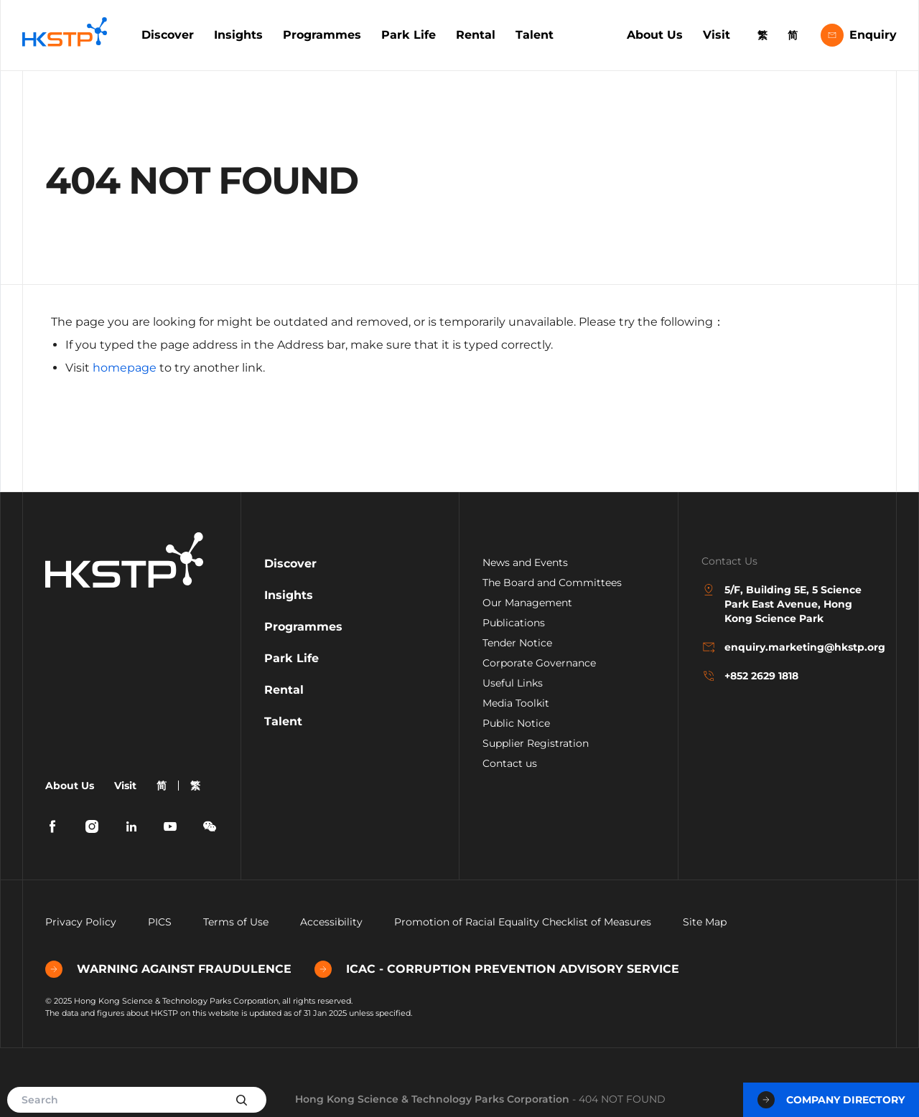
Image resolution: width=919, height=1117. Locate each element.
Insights (238, 35)
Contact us (509, 763)
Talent (535, 35)
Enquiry (859, 35)
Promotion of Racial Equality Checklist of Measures (522, 921)
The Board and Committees (552, 582)
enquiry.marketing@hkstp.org (787, 647)
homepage (125, 367)
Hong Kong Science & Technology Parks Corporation (432, 1099)
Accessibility (331, 921)
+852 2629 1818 (749, 676)
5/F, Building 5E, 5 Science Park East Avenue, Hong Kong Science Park (781, 604)
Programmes (322, 35)
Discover (167, 35)
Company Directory (831, 1099)
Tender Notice (517, 642)
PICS (160, 921)
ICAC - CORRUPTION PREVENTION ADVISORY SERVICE (496, 969)
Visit (716, 35)
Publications (513, 622)
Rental (475, 35)
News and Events (525, 562)
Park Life (408, 35)
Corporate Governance (539, 662)
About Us (655, 35)
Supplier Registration (535, 743)
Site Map (705, 921)
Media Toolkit (515, 703)
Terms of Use (236, 921)
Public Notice (516, 723)
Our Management (527, 602)
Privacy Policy (80, 921)
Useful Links (512, 683)
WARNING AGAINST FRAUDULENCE (168, 969)
